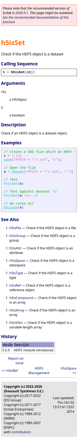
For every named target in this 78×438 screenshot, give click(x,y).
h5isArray (16, 310)
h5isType (16, 273)
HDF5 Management (39, 370)
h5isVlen (15, 322)
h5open (18, 172)
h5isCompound (21, 298)
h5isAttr (15, 248)
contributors (21, 432)
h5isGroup (17, 235)
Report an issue (16, 360)
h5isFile (15, 228)
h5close (11, 207)
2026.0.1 (21, 13)
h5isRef (15, 285)
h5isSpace (17, 260)
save (8, 160)
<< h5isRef (10, 370)
